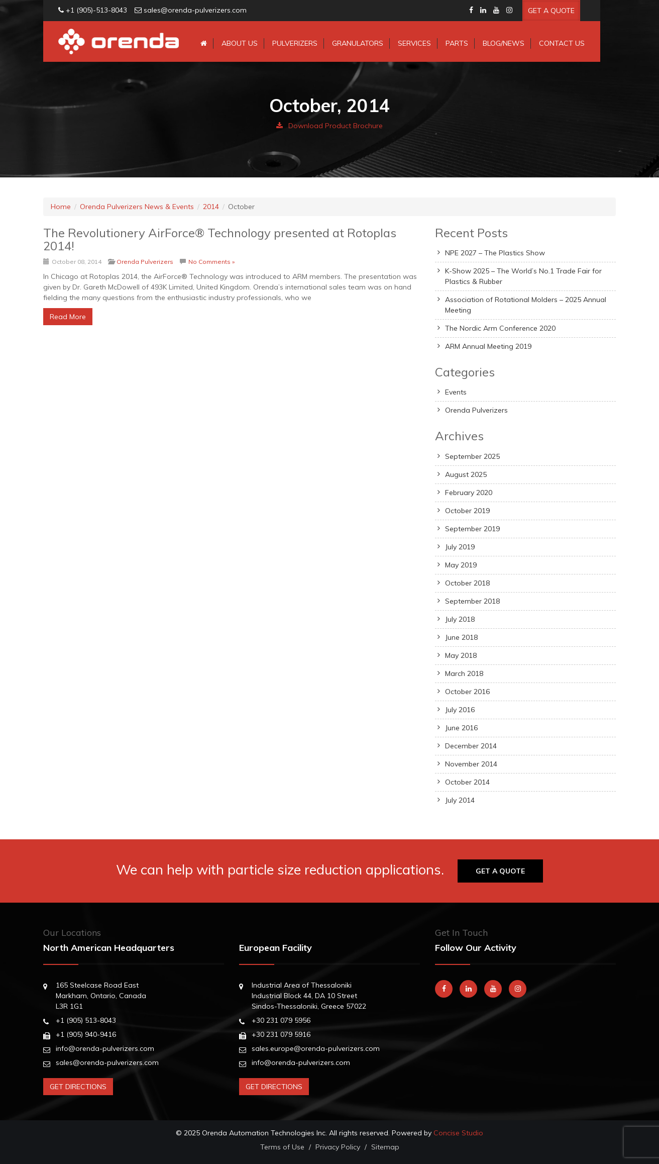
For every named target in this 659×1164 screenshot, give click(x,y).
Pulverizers (294, 43)
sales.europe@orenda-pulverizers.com (316, 1048)
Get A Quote (551, 10)
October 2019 (467, 510)
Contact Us (562, 43)
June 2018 (461, 637)
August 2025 (466, 474)
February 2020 (468, 492)
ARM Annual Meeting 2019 (488, 346)
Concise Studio (458, 1132)
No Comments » (211, 261)
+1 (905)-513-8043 (96, 10)
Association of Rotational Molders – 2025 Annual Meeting (525, 305)
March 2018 (464, 673)
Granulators (357, 43)
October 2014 (467, 782)
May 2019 (461, 564)
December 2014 (471, 745)
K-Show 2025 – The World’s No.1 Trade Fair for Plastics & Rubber (523, 276)
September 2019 (472, 528)
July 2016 (460, 709)
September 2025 (472, 456)
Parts (457, 43)
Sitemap (385, 1146)
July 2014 (460, 800)
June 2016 (461, 727)
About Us (240, 43)
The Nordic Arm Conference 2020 (500, 328)
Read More (68, 316)
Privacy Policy (337, 1146)
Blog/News (503, 43)
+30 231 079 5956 (281, 1020)
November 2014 (471, 763)
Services (414, 43)
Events (456, 392)
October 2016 (467, 691)
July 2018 (460, 619)
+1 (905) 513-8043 (86, 1020)
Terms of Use (282, 1146)
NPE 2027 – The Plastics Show (495, 252)
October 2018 (467, 583)
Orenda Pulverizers (145, 261)
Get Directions (78, 1086)
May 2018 (461, 655)
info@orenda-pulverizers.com (105, 1048)
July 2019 (460, 546)
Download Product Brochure (329, 125)
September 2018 (472, 601)
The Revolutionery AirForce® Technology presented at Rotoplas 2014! (219, 239)
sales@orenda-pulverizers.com (195, 10)
